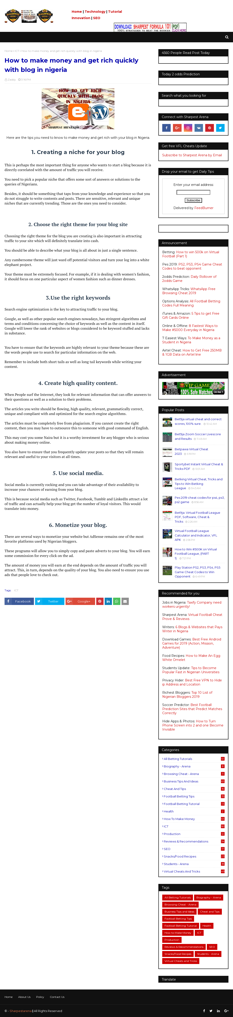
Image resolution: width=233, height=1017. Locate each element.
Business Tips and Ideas (194, 781)
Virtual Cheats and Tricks (194, 871)
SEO (96, 18)
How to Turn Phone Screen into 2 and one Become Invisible (192, 725)
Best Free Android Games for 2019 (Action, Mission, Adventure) (191, 643)
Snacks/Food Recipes (194, 856)
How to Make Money (194, 819)
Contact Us (57, 997)
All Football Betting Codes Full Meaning (191, 303)
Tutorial (115, 12)
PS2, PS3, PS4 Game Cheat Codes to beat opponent (192, 266)
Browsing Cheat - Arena (194, 774)
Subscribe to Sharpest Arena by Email (192, 155)
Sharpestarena (21, 1011)
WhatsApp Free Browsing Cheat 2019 (188, 291)
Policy (40, 997)
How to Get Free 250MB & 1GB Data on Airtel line (192, 352)
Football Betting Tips (194, 796)
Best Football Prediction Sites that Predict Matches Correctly (192, 709)
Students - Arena (194, 864)
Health (194, 811)
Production (194, 834)
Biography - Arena (194, 766)
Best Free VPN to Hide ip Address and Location (192, 682)
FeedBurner (203, 208)
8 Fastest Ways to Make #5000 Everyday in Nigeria (190, 328)
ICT (17, 51)
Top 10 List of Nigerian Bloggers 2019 (187, 695)
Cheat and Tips (194, 789)
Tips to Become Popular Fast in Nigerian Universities (190, 670)
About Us (24, 997)
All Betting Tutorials (194, 759)
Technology (95, 12)
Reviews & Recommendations (194, 841)
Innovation (81, 18)
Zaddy (12, 79)
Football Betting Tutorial (194, 804)
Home (77, 12)
